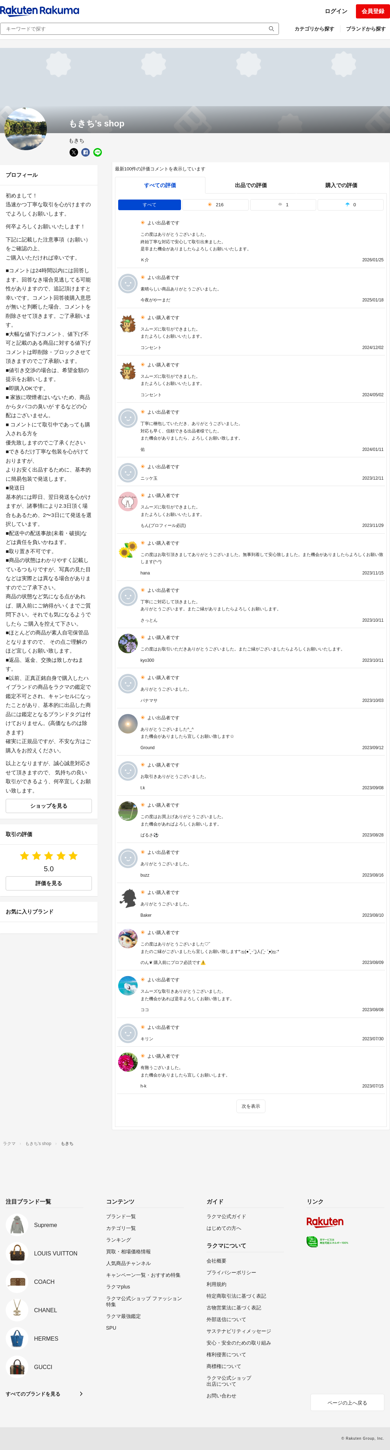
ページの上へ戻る (347, 1403)
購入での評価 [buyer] (341, 185)
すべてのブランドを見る (33, 1394)
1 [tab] (283, 204)
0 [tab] (350, 204)
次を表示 (251, 1106)
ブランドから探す (366, 29)
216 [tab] (216, 204)
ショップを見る (48, 806)
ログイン (336, 11)
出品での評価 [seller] (251, 185)
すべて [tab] (149, 204)
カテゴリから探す (314, 29)
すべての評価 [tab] (160, 185)
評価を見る (48, 883)
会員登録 (373, 11)
